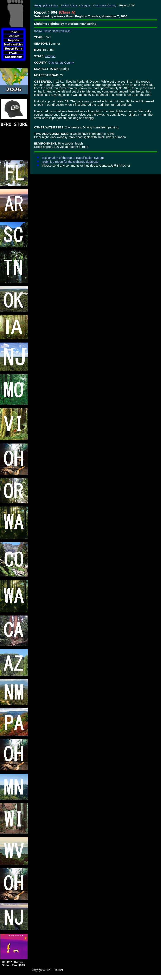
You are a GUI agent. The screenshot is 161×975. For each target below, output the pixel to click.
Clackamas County (104, 5)
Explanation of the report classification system (73, 157)
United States (69, 5)
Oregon (85, 5)
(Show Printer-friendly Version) (52, 30)
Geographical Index (46, 5)
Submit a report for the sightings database (70, 161)
